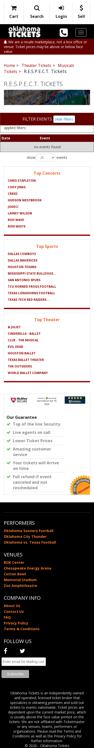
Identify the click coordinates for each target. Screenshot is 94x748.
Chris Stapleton (22, 180)
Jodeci (13, 207)
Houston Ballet (22, 353)
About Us (12, 605)
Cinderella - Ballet (24, 333)
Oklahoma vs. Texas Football (30, 542)
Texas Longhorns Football (31, 293)
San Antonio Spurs (24, 280)
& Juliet (14, 327)
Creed (13, 194)
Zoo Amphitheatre (20, 585)
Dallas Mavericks (22, 260)
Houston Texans (22, 267)
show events (47, 157)
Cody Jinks (17, 187)
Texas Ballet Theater (26, 360)
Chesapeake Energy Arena (27, 568)
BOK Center (14, 562)
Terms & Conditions (22, 628)
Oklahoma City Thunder (25, 536)
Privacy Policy (16, 623)
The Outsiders (20, 366)
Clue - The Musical (23, 340)
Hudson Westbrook (25, 200)
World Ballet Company (28, 373)
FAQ (7, 617)
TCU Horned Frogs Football (32, 286)
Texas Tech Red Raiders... (28, 299)
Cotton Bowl (15, 574)
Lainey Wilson (20, 213)
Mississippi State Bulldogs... (32, 273)
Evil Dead (15, 347)
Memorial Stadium (20, 579)
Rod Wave (16, 220)
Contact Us (14, 611)
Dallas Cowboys (22, 254)
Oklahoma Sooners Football (28, 530)
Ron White (17, 226)
